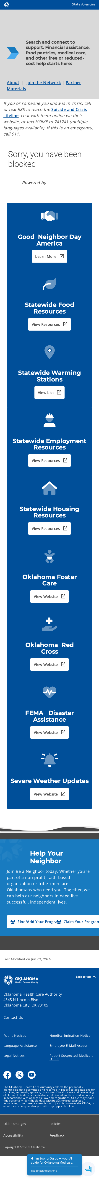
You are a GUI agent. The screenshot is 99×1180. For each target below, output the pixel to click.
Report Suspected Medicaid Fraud (72, 1057)
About (13, 82)
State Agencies (84, 4)
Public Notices (14, 1035)
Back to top (86, 976)
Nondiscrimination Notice (70, 1035)
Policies (56, 1124)
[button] (49, 256)
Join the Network (43, 82)
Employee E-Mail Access (69, 1045)
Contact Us (13, 1017)
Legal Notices (14, 1055)
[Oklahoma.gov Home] (6, 4)
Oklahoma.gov (14, 1124)
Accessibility (13, 1135)
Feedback (57, 1135)
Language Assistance (20, 1045)
